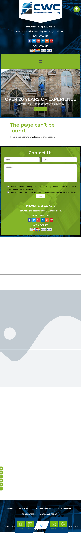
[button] (40, 61)
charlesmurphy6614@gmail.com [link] (44, 31)
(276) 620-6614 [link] (46, 26)
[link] (76, 9)
